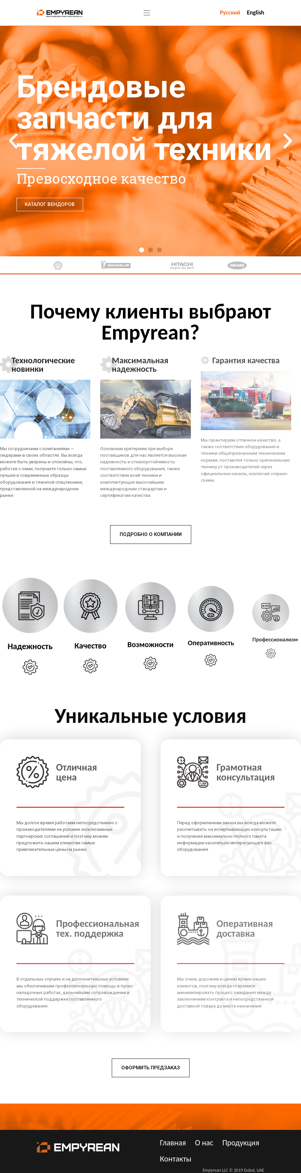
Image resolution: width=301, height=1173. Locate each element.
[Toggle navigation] (147, 13)
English (255, 12)
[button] (141, 249)
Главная (173, 1142)
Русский (230, 12)
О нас (204, 1142)
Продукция (240, 1142)
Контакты (175, 1158)
